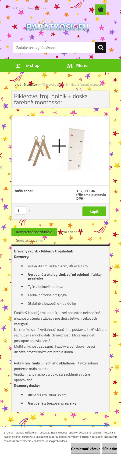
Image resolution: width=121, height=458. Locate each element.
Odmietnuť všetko (85, 448)
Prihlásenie (17, 8)
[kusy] (20, 210)
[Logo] (57, 27)
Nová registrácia (37, 8)
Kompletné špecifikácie (34, 232)
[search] (100, 47)
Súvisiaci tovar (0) (29, 240)
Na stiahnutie (73, 232)
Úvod (17, 84)
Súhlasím (109, 448)
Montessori (31, 84)
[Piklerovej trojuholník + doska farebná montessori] (60, 118)
